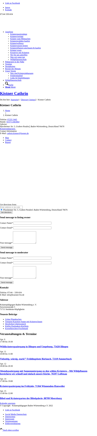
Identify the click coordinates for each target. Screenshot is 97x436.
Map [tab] (7, 138)
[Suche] (9, 85)
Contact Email (6, 228)
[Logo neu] (19, 27)
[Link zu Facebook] (12, 3)
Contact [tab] (8, 140)
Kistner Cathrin (14, 93)
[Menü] (10, 87)
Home (7, 110)
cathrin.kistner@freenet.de (18, 133)
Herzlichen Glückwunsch (15, 328)
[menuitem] (51, 7)
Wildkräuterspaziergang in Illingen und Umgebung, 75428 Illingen (34, 351)
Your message (6, 245)
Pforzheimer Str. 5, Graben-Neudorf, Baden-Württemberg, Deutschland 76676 (34, 210)
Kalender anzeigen (7, 408)
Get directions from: (8, 204)
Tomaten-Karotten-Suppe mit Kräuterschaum (23, 326)
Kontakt (8, 10)
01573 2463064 (13, 122)
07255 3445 (12, 119)
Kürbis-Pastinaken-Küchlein (16, 331)
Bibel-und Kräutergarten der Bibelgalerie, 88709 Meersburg (31, 403)
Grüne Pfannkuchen (13, 324)
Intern (7, 7)
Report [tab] (8, 142)
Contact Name (6, 223)
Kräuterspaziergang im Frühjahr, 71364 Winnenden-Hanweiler (32, 390)
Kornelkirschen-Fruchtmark (16, 333)
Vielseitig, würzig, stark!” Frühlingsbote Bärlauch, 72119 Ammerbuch (36, 363)
